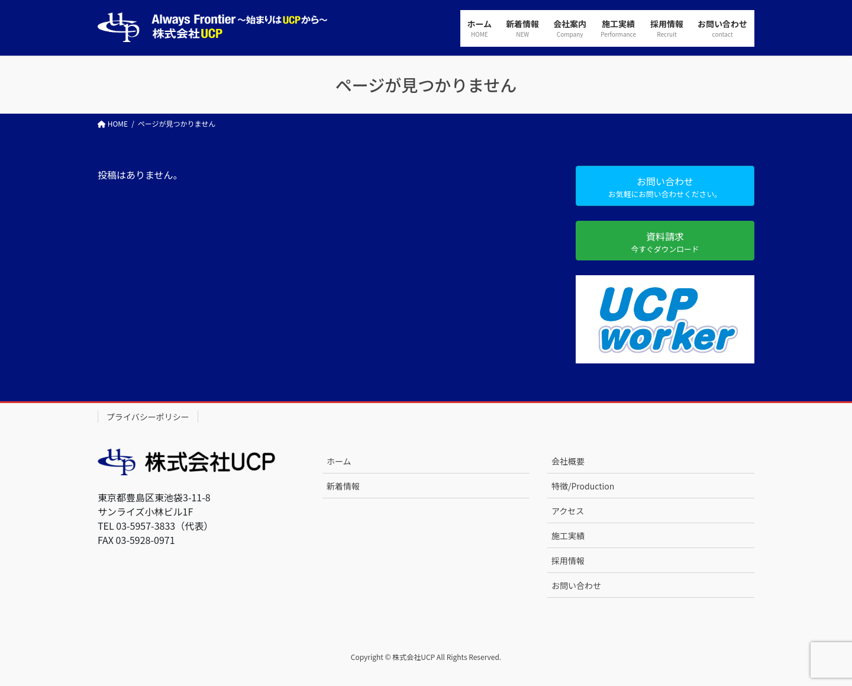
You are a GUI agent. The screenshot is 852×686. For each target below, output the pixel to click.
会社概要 (568, 461)
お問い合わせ (576, 585)
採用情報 (568, 560)
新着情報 (343, 486)
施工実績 (568, 536)
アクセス (567, 511)
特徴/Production (582, 486)
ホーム (339, 461)
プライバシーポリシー (147, 417)
